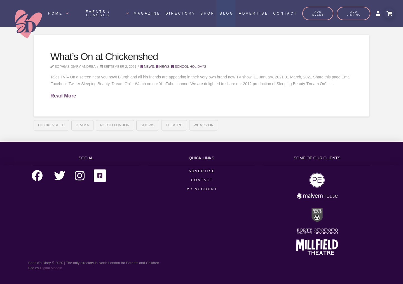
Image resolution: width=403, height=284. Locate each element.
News (147, 67)
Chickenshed (51, 125)
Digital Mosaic (51, 268)
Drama (82, 125)
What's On (204, 125)
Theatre (174, 125)
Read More (63, 96)
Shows (147, 125)
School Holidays (189, 67)
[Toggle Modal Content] (389, 13)
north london (115, 125)
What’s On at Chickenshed (104, 56)
